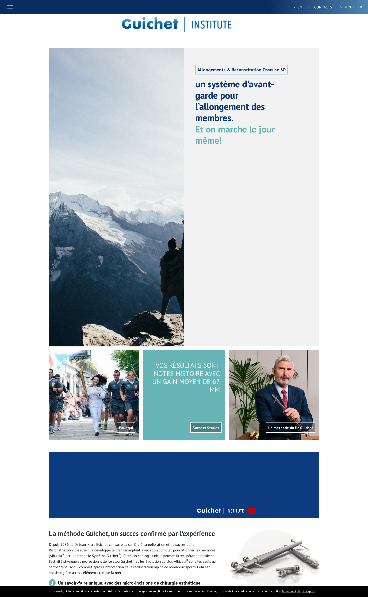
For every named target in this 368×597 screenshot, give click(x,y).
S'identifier (351, 6)
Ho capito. (308, 591)
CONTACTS (326, 7)
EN (303, 7)
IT (292, 7)
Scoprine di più (291, 591)
